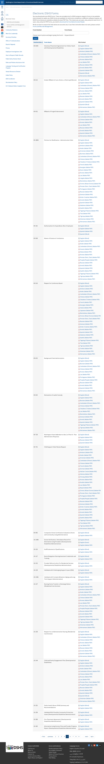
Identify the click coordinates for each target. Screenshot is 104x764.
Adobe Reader (53, 752)
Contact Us (31, 754)
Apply (35, 38)
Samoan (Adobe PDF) (86, 194)
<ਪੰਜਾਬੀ (81, 754)
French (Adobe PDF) (86, 164)
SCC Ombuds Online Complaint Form (16, 86)
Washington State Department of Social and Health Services (24, 2)
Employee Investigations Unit (14, 51)
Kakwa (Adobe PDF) (86, 252)
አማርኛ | (78, 759)
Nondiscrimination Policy (55, 748)
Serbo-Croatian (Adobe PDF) (88, 197)
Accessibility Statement (55, 750)
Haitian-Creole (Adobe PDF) (88, 471)
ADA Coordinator (10, 79)
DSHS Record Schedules (13, 22)
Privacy (8, 48)
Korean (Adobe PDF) (86, 59)
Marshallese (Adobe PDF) (87, 181)
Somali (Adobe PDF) (86, 67)
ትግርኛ (83, 762)
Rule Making (52, 758)
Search (101, 2)
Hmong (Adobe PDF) (86, 477)
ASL (87, 762)
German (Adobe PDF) (86, 469)
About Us (30, 750)
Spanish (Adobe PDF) (86, 70)
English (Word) (84, 46)
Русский (82, 748)
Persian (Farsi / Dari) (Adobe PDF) (90, 186)
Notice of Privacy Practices (56, 754)
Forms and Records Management (43, 26)
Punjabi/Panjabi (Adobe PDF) (88, 260)
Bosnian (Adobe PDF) (86, 364)
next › (86, 736)
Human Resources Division (13, 71)
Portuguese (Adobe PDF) (87, 189)
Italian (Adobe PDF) (86, 308)
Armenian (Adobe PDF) (87, 151)
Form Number (37, 30)
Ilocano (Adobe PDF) (86, 249)
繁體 (74, 751)
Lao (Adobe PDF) (85, 62)
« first (43, 736)
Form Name (68, 30)
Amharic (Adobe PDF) (86, 51)
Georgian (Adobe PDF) (86, 167)
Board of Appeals (10, 44)
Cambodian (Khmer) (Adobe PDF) (90, 54)
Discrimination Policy (11, 82)
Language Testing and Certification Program (15, 67)
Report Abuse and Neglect (35, 758)
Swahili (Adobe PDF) (86, 208)
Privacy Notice (53, 756)
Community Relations (11, 30)
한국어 (79, 751)
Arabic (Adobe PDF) (86, 148)
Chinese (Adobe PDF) (86, 57)
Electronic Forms (10, 19)
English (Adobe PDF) (86, 48)
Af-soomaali (73, 757)
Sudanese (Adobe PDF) (86, 205)
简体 (71, 751)
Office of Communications (13, 41)
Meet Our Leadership (11, 33)
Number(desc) (38, 42)
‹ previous (50, 736)
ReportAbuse (2, 19)
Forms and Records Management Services (15, 25)
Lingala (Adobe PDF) (86, 178)
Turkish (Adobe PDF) (86, 348)
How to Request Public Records (14, 55)
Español (76, 748)
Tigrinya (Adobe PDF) (86, 216)
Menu (2, 7)
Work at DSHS (32, 752)
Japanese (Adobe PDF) (86, 310)
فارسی (82, 759)
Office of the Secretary (15, 7)
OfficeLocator (2, 13)
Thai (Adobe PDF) (85, 213)
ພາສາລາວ (77, 762)
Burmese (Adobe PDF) (86, 154)
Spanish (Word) (84, 73)
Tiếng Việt (72, 759)
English (72, 748)
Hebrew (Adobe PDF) (86, 474)
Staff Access (31, 748)
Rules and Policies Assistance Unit (15, 62)
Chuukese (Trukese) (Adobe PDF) (89, 162)
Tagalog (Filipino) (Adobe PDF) (89, 211)
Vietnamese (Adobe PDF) (87, 76)
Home (7, 7)
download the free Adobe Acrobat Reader (72, 22)
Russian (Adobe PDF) (86, 65)
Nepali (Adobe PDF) (86, 488)
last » (92, 736)
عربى (71, 754)
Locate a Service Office (34, 756)
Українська (80, 757)
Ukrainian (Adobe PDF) (87, 219)
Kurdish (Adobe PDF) (86, 482)
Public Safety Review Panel (13, 59)
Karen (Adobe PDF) (85, 170)
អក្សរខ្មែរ (76, 754)
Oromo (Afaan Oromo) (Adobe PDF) (90, 183)
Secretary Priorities (11, 37)
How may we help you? (67, 2)
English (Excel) (84, 542)
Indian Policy (9, 75)
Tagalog (72, 762)
